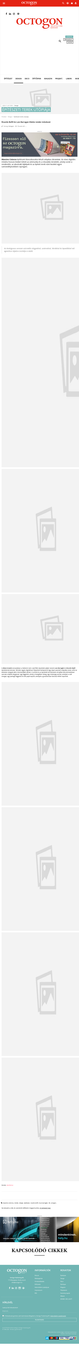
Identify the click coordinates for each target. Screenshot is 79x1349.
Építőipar (36, 78)
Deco (27, 78)
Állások (70, 42)
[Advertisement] (39, 59)
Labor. (69, 78)
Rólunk (37, 1275)
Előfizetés (69, 36)
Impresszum (38, 1290)
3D (49, 1203)
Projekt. (59, 78)
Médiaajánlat (68, 39)
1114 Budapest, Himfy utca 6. (17, 1280)
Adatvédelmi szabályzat (42, 1287)
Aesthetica (10, 1185)
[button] (60, 41)
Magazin (48, 78)
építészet (27, 1203)
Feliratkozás (39, 1320)
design (21, 1203)
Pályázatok (63, 1290)
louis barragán (43, 1203)
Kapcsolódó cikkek (39, 1250)
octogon (53, 1203)
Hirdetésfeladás (39, 1281)
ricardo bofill (34, 1203)
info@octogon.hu (17, 1282)
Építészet (8, 78)
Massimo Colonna (8, 1203)
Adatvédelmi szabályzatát (58, 1316)
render (16, 1203)
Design (18, 78)
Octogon (11, 126)
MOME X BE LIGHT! (66, 1299)
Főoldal (4, 117)
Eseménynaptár (65, 1293)
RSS (36, 1293)
